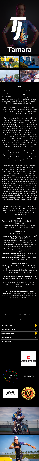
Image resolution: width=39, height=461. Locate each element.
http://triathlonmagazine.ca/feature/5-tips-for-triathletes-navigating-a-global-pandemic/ (19, 296)
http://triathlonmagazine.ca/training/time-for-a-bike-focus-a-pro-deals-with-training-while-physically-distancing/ (19, 285)
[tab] (4, 316)
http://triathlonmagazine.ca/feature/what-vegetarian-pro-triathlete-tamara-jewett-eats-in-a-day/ (19, 271)
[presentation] (4, 314)
